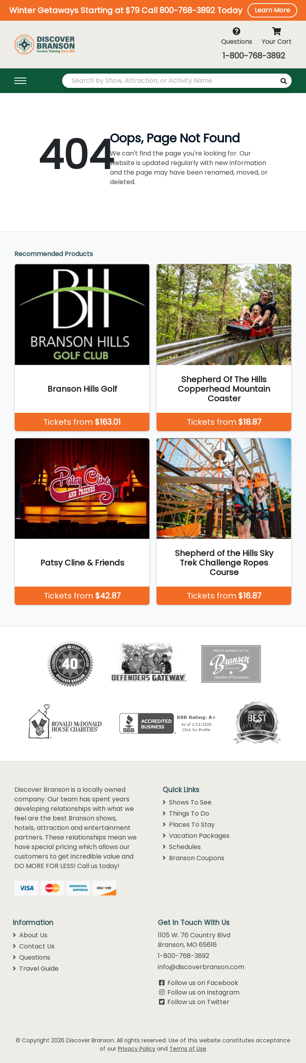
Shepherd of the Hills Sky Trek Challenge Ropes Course (224, 562)
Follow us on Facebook (202, 982)
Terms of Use (187, 1049)
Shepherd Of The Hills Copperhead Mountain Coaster (224, 389)
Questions (31, 957)
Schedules (182, 846)
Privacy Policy (136, 1049)
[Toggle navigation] (33, 81)
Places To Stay (189, 824)
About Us (30, 935)
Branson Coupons (193, 858)
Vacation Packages (196, 835)
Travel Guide (36, 968)
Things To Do (186, 813)
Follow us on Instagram (203, 992)
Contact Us (34, 946)
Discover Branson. (90, 1040)
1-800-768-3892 (253, 55)
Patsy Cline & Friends (82, 562)
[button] (153, 10)
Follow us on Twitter (198, 1002)
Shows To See (187, 802)
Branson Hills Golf (82, 389)
